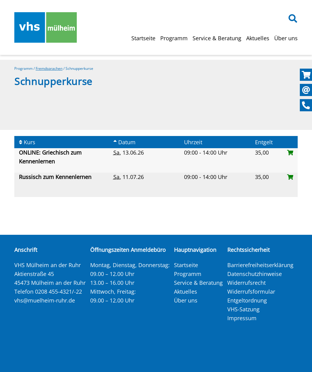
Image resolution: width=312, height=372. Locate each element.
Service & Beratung (217, 38)
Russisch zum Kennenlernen (56, 177)
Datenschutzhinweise (254, 273)
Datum (124, 142)
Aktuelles (257, 38)
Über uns (286, 38)
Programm (174, 38)
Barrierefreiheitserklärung (260, 265)
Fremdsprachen (49, 68)
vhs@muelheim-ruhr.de (44, 300)
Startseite (143, 38)
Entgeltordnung (247, 300)
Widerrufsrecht (246, 282)
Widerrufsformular (251, 291)
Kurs (27, 142)
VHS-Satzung (243, 309)
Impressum (242, 318)
